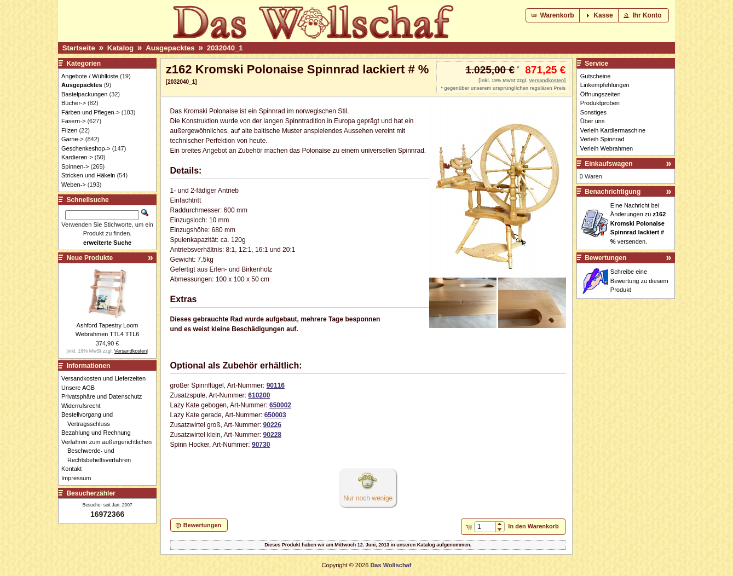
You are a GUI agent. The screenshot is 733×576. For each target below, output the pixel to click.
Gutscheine (595, 76)
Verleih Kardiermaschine (612, 130)
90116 (276, 385)
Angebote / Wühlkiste (89, 76)
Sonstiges (593, 112)
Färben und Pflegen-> (90, 112)
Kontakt (74, 468)
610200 (259, 395)
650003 (275, 415)
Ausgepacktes (170, 48)
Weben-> (73, 184)
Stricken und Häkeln (88, 175)
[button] (553, 15)
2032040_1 (225, 48)
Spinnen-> (75, 166)
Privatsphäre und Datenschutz (104, 396)
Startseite (78, 48)
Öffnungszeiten (600, 94)
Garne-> (72, 139)
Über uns (592, 121)
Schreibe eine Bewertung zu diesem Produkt (639, 280)
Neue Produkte (89, 258)
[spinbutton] (484, 527)
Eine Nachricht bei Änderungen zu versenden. (638, 223)
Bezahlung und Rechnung (99, 432)
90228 (272, 435)
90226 (272, 425)
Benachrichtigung (612, 191)
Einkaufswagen (608, 164)
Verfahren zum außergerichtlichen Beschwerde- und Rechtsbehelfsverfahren (109, 451)
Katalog (120, 48)
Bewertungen (605, 258)
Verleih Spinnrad (602, 139)
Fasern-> (73, 121)
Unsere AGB (81, 387)
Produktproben (600, 103)
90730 (261, 444)
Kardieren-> (77, 157)
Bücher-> (73, 103)
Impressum (79, 478)
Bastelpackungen (84, 94)
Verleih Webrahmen (606, 148)
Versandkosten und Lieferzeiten (106, 378)
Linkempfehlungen (605, 85)
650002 (280, 405)
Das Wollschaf (390, 565)
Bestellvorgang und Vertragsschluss (90, 419)
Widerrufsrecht (84, 405)
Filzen (69, 130)
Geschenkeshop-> (86, 148)
